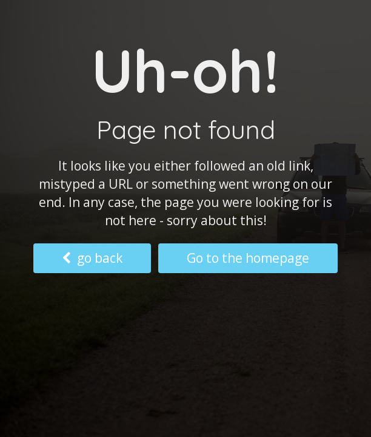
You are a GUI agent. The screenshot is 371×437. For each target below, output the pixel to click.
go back (92, 257)
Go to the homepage (248, 257)
